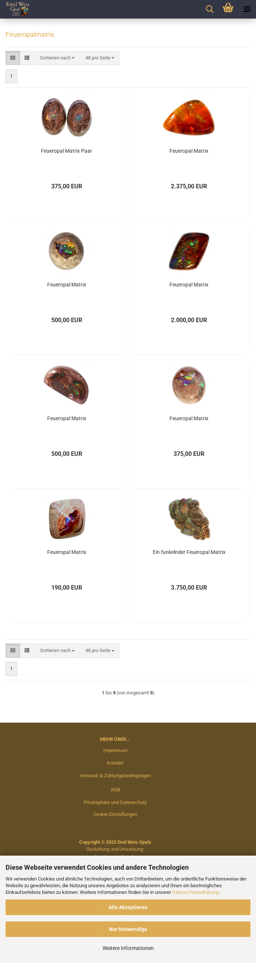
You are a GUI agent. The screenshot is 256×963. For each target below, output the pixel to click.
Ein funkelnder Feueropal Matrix (189, 552)
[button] (13, 58)
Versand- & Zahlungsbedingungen (115, 775)
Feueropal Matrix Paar (66, 151)
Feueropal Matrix (188, 151)
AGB (115, 789)
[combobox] (57, 58)
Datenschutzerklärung (195, 892)
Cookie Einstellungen (115, 814)
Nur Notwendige (128, 929)
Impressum (115, 750)
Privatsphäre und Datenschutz (115, 802)
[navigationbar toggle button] (246, 9)
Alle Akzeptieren (128, 907)
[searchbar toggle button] (209, 9)
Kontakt (115, 763)
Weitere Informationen (128, 948)
